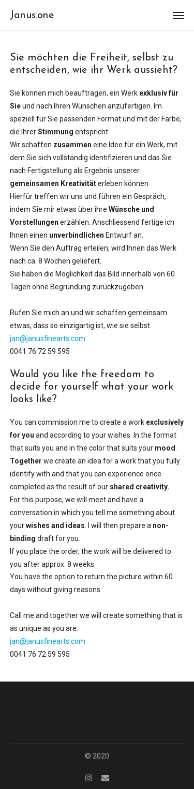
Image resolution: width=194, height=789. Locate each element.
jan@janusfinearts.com (47, 338)
